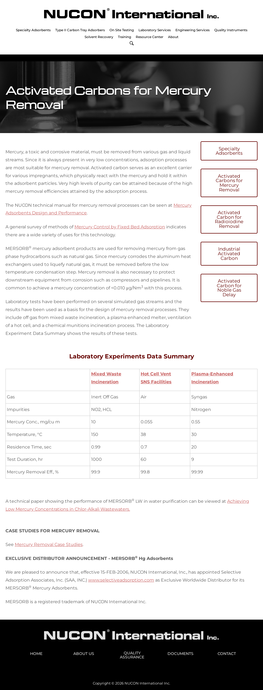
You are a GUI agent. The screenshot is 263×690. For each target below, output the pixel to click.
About (173, 37)
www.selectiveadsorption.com (121, 580)
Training (124, 37)
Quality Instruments (230, 30)
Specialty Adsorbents (33, 30)
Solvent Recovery (99, 37)
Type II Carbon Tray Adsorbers (80, 30)
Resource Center (149, 37)
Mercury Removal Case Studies (49, 544)
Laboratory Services (154, 30)
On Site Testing (121, 30)
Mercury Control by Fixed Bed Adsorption (119, 226)
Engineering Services (192, 30)
